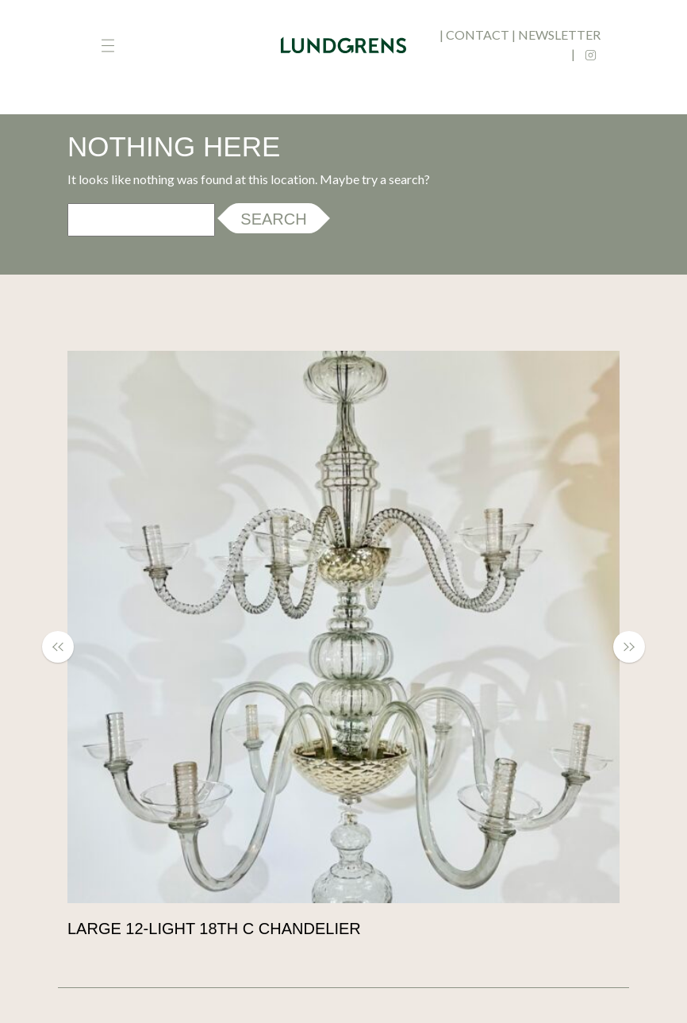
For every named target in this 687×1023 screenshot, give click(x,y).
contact (477, 34)
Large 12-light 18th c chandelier (214, 928)
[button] (66, 647)
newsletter (559, 34)
